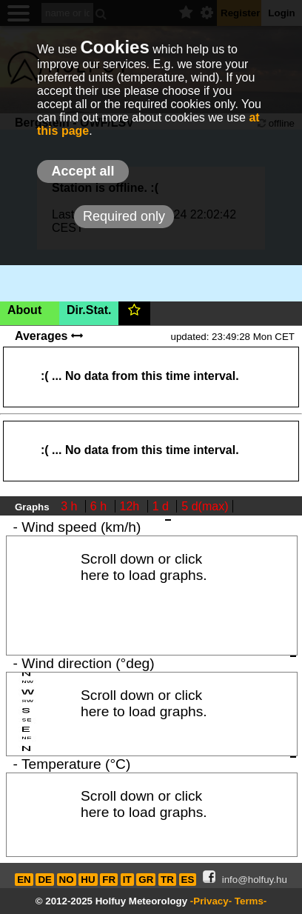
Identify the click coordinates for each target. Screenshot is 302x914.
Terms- (250, 901)
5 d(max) (204, 506)
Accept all (82, 171)
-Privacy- (211, 901)
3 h (71, 506)
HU (88, 879)
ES (188, 879)
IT (127, 879)
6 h (100, 506)
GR (145, 879)
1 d (162, 506)
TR (167, 879)
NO (66, 879)
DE (45, 879)
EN (24, 879)
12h (131, 506)
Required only (124, 216)
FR (108, 879)
